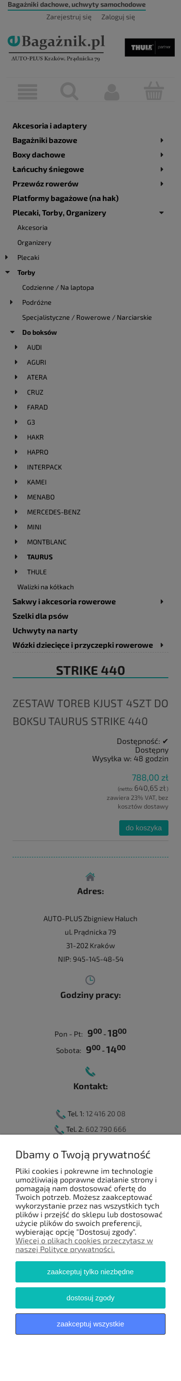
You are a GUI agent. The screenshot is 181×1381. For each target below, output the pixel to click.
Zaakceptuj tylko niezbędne (90, 1271)
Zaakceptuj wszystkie (90, 1324)
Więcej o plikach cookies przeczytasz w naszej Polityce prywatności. (84, 1244)
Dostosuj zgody (91, 1298)
